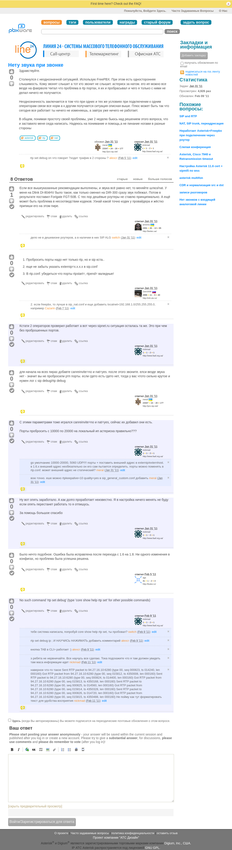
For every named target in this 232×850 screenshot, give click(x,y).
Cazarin (50, 308)
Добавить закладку (194, 55)
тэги (72, 22)
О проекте (61, 833)
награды (127, 22)
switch (116, 237)
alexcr (113, 158)
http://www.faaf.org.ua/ (152, 151)
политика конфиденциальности (132, 833)
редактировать (35, 216)
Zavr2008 (147, 291)
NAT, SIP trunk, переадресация (201, 123)
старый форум (157, 22)
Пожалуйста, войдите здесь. (145, 10)
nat (56, 137)
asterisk (29, 137)
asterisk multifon (191, 178)
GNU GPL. (152, 848)
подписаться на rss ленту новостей (202, 73)
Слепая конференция (195, 147)
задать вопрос (196, 22)
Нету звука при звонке (35, 65)
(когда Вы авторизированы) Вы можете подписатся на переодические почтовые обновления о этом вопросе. (91, 721)
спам (54, 216)
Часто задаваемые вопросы (192, 10)
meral (105, 145)
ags (144, 578)
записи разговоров (193, 192)
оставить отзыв (167, 833)
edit (135, 158)
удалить (67, 216)
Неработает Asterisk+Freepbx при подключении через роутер (200, 135)
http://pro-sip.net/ (110, 152)
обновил (106, 141)
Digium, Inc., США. (177, 843)
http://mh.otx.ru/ (150, 298)
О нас (223, 10)
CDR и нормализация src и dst (201, 185)
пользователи (98, 22)
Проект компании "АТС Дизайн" (116, 837)
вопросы (52, 22)
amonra (146, 225)
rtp (43, 137)
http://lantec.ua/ (150, 231)
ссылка (83, 216)
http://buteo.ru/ (149, 584)
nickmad (146, 145)
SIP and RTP (188, 116)
